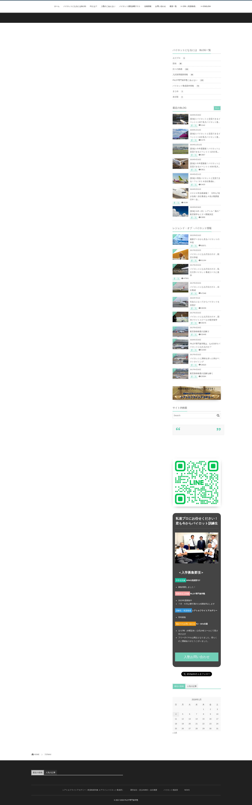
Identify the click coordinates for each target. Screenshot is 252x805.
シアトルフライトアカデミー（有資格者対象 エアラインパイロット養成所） (93, 790)
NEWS (187, 790)
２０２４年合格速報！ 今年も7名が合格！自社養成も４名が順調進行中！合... (205, 196)
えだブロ (179, 58)
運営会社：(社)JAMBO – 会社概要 (143, 790)
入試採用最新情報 (183, 74)
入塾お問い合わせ (197, 657)
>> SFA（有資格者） (188, 6)
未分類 (178, 97)
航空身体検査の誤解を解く (201, 373)
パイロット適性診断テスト (129, 6)
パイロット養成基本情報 (186, 86)
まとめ (178, 91)
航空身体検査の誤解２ (199, 331)
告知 (178, 63)
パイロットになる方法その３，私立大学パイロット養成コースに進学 (204, 272)
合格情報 (147, 6)
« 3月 (175, 733)
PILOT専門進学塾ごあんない (188, 80)
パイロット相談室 (171, 790)
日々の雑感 (181, 69)
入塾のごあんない (108, 6)
